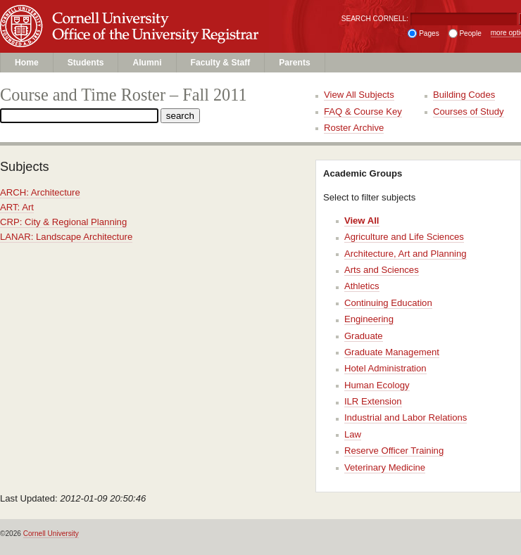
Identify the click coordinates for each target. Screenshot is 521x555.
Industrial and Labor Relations (405, 417)
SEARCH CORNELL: (374, 19)
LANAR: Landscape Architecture (66, 236)
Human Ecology (377, 385)
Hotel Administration (385, 368)
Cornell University (161, 13)
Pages (429, 33)
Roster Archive (354, 127)
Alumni (146, 63)
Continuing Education (388, 303)
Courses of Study (468, 111)
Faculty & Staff (221, 63)
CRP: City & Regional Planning (63, 222)
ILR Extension (373, 401)
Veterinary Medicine (384, 467)
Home (27, 63)
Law (352, 434)
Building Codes (464, 94)
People (470, 33)
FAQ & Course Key (363, 111)
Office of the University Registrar (161, 40)
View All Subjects (359, 94)
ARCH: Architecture (40, 192)
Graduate (363, 336)
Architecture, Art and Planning (405, 253)
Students (86, 63)
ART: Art (17, 207)
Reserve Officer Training (394, 450)
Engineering (369, 319)
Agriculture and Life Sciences (404, 236)
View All (361, 220)
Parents (294, 63)
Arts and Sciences (381, 269)
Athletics (361, 286)
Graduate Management (391, 352)
